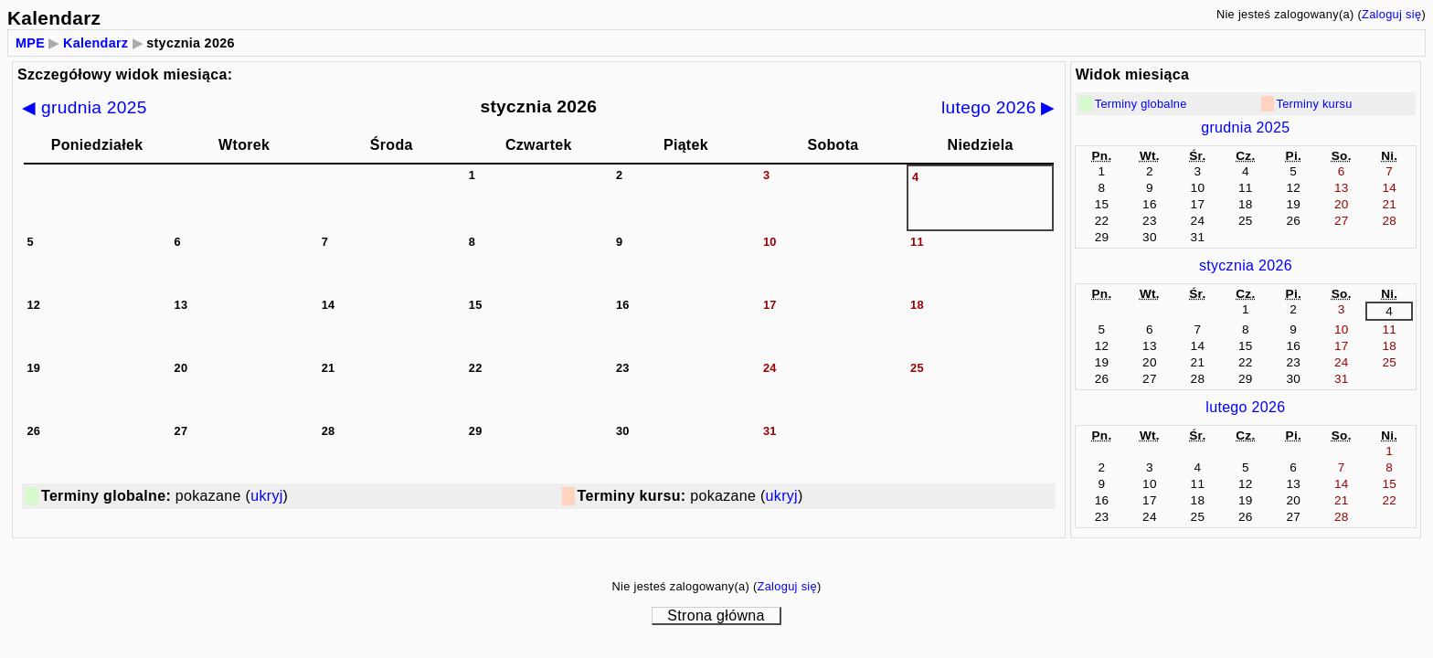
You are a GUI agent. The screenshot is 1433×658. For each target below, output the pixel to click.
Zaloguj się (1391, 14)
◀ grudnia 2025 (84, 107)
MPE (30, 43)
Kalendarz (95, 43)
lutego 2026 (1245, 407)
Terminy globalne (1141, 104)
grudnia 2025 (1245, 127)
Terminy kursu (1315, 104)
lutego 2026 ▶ (998, 107)
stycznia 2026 (1245, 265)
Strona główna (715, 615)
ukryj (266, 496)
